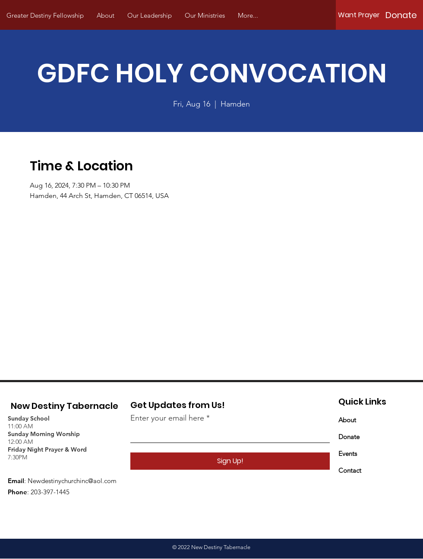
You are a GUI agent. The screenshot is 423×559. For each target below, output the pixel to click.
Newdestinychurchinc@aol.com (72, 481)
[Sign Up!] (230, 461)
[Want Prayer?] (361, 15)
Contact (349, 470)
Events (347, 453)
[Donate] (401, 15)
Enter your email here (167, 418)
